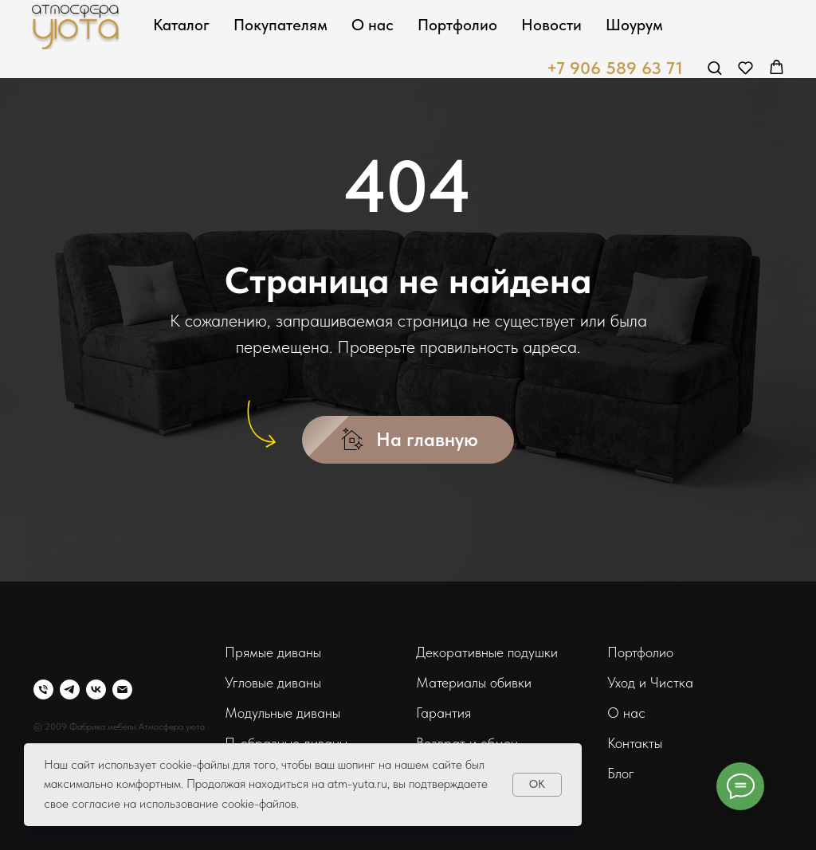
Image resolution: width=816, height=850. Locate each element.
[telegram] (70, 689)
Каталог (181, 24)
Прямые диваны (273, 652)
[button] (714, 67)
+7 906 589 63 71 (615, 67)
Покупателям (280, 24)
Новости (551, 24)
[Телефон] (43, 689)
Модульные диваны (282, 712)
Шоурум (634, 24)
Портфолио (457, 24)
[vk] (96, 689)
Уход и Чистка (650, 682)
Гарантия (443, 712)
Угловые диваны (273, 682)
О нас (372, 24)
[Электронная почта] (122, 689)
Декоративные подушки (487, 652)
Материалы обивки (474, 682)
